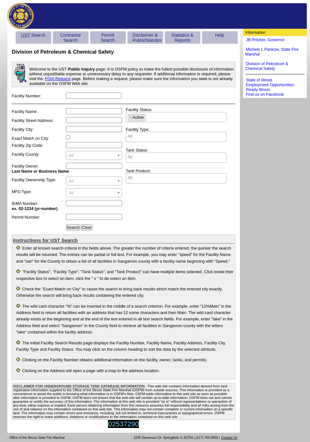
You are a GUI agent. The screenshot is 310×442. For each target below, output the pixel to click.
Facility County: (26, 154)
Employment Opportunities (270, 84)
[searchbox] (148, 116)
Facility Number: (26, 96)
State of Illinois (259, 80)
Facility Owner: (25, 166)
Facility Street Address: (33, 120)
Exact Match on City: (30, 138)
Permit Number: (26, 217)
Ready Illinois (258, 89)
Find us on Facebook (265, 94)
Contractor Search (70, 38)
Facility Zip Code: (27, 145)
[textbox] (94, 155)
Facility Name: (25, 111)
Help (219, 35)
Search (33, 35)
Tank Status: (137, 150)
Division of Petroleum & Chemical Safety (266, 66)
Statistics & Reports (182, 38)
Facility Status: (139, 109)
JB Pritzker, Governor (265, 39)
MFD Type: (22, 191)
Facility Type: (137, 129)
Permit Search (108, 38)
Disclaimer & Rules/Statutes (147, 38)
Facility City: (23, 129)
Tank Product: (138, 171)
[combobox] (94, 155)
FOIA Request (57, 78)
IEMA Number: (25, 203)
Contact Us (229, 437)
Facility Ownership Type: (34, 179)
